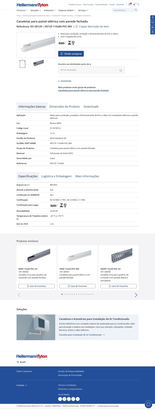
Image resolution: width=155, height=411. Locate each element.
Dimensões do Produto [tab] (64, 106)
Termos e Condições (67, 385)
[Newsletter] (152, 22)
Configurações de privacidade (108, 406)
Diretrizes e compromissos (70, 389)
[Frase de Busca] (125, 10)
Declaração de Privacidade (70, 375)
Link (52, 224)
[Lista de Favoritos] (152, 32)
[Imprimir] (152, 27)
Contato (20, 385)
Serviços (82, 10)
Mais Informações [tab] (87, 176)
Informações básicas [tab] (31, 106)
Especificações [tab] (27, 176)
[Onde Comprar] (152, 17)
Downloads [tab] (91, 106)
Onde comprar (73, 53)
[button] (61, 294)
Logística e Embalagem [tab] (56, 176)
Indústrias (48, 10)
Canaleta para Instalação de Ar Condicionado (80, 334)
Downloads (65, 81)
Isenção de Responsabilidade (71, 371)
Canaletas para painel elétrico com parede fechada (83, 90)
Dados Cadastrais (24, 371)
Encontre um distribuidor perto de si (74, 64)
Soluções (34, 10)
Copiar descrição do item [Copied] (92, 26)
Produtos (21, 10)
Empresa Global (66, 10)
